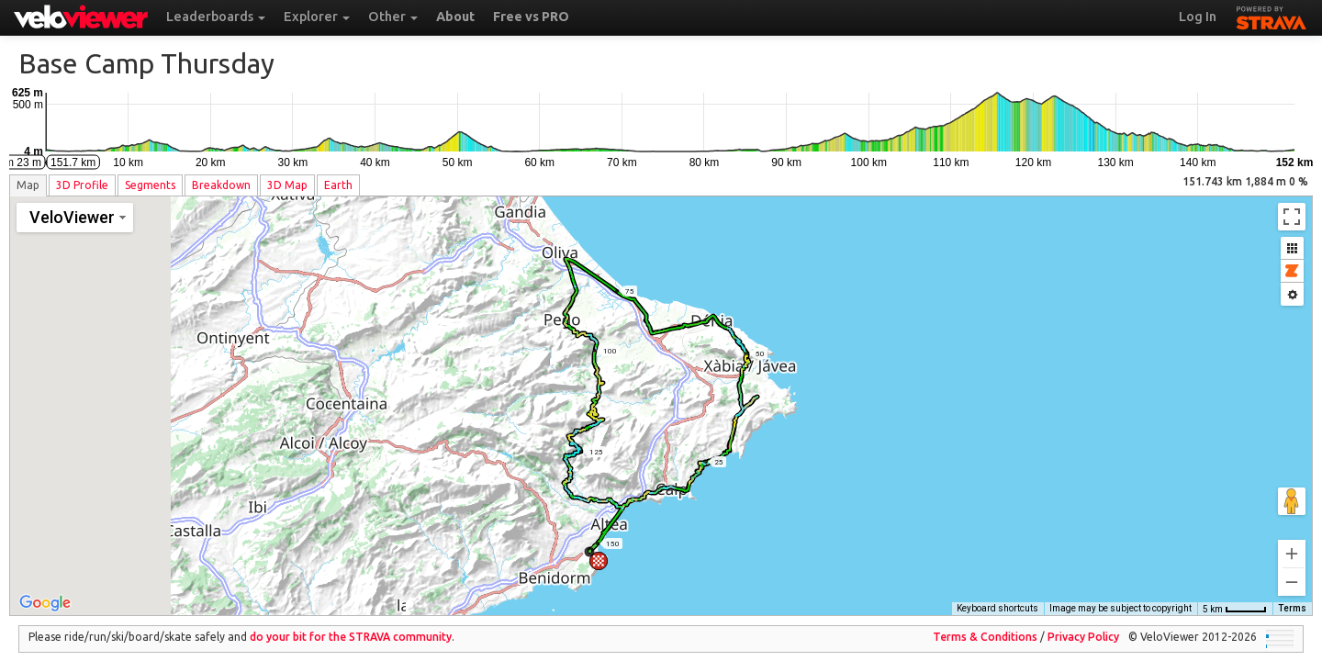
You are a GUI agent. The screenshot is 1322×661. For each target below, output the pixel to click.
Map (28, 185)
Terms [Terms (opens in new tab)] (1292, 595)
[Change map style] (75, 217)
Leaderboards (215, 16)
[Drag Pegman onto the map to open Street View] (1291, 488)
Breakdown (221, 185)
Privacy (1083, 624)
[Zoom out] (1291, 569)
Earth (338, 185)
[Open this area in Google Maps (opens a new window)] (45, 590)
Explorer (317, 16)
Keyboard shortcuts (997, 595)
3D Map (287, 185)
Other (393, 16)
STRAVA (1271, 15)
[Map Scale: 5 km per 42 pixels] (1234, 595)
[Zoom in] (1291, 541)
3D (82, 185)
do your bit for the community (351, 624)
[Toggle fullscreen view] (1291, 216)
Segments (150, 185)
